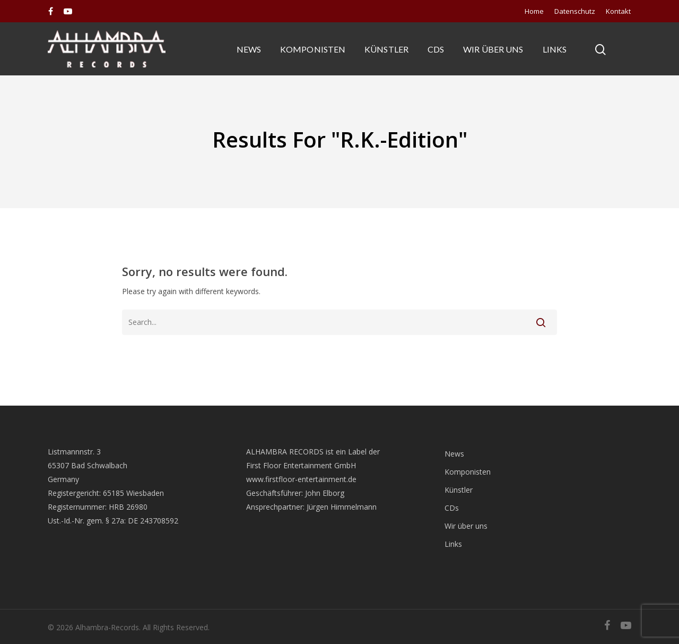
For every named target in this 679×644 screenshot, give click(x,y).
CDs (436, 49)
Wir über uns (493, 49)
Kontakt (618, 11)
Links (555, 49)
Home (534, 11)
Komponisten (312, 49)
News (249, 49)
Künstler (386, 49)
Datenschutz (574, 11)
